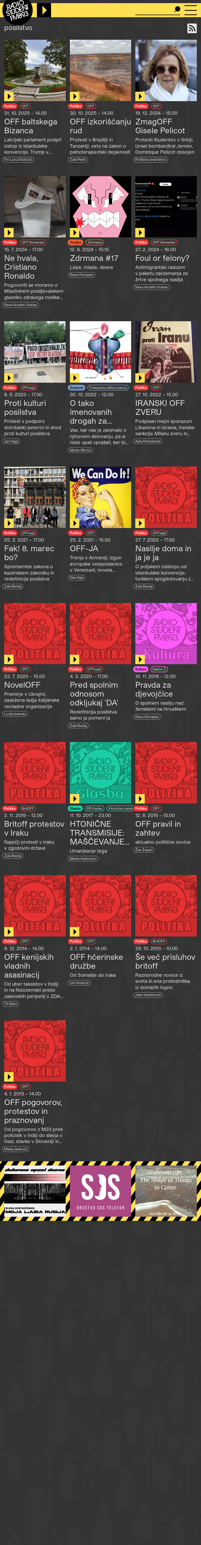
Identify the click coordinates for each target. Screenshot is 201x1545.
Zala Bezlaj (12, 586)
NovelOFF (22, 684)
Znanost (76, 387)
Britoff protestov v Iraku (34, 828)
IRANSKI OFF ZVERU (160, 407)
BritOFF (28, 808)
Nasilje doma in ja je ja (163, 552)
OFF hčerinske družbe (96, 961)
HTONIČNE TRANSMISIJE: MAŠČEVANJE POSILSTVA (97, 837)
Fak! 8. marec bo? (29, 552)
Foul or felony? (162, 257)
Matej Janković (15, 1149)
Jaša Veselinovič (148, 995)
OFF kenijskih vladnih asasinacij (29, 965)
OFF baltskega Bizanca (30, 126)
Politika (9, 106)
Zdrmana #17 (94, 257)
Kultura (140, 669)
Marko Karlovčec (83, 858)
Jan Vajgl (11, 441)
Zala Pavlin (78, 159)
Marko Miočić (80, 450)
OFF (25, 106)
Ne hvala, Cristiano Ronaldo (21, 266)
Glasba (75, 808)
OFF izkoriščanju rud (100, 126)
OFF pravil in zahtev (158, 828)
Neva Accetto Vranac (20, 305)
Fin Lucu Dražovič (18, 159)
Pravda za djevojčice (154, 689)
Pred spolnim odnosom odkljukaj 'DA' (94, 693)
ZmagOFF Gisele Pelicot (160, 126)
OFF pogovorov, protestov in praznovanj (33, 1110)
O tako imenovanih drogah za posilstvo (91, 416)
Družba (75, 242)
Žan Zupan (143, 850)
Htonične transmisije (124, 808)
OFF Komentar (33, 242)
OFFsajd (28, 387)
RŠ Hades (94, 808)
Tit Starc (10, 1004)
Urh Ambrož (79, 983)
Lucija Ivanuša (15, 714)
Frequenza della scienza (108, 387)
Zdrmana (94, 242)
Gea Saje (76, 577)
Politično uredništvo (150, 159)
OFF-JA (84, 548)
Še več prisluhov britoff (165, 961)
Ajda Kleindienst (147, 441)
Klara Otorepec (81, 275)
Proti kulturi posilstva (25, 407)
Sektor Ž (159, 669)
